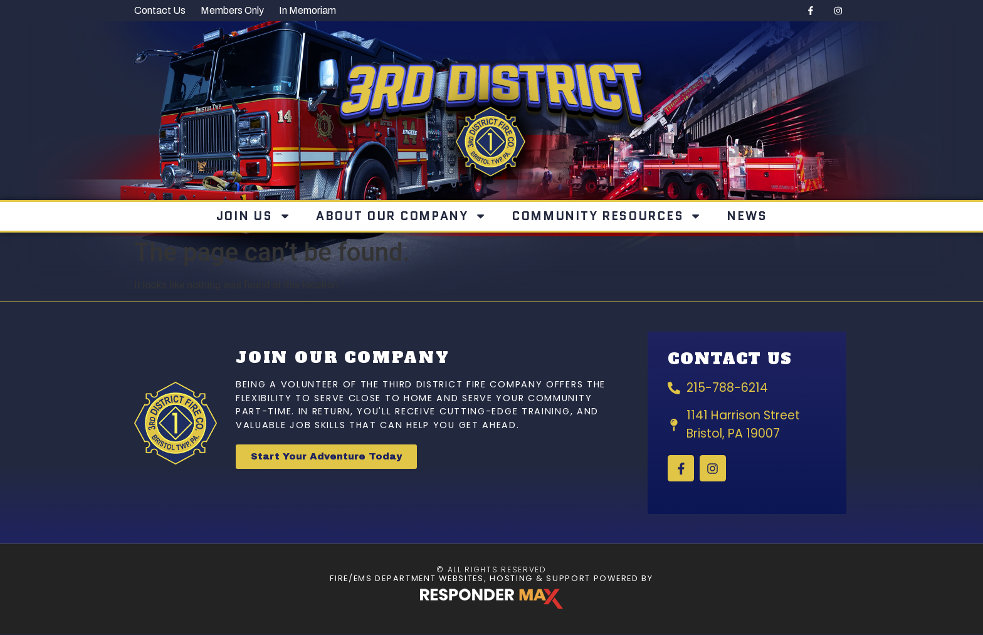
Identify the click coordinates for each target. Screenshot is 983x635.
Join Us (253, 216)
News (747, 215)
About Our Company (401, 216)
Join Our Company (343, 357)
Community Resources (607, 216)
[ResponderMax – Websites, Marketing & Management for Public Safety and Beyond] (491, 599)
